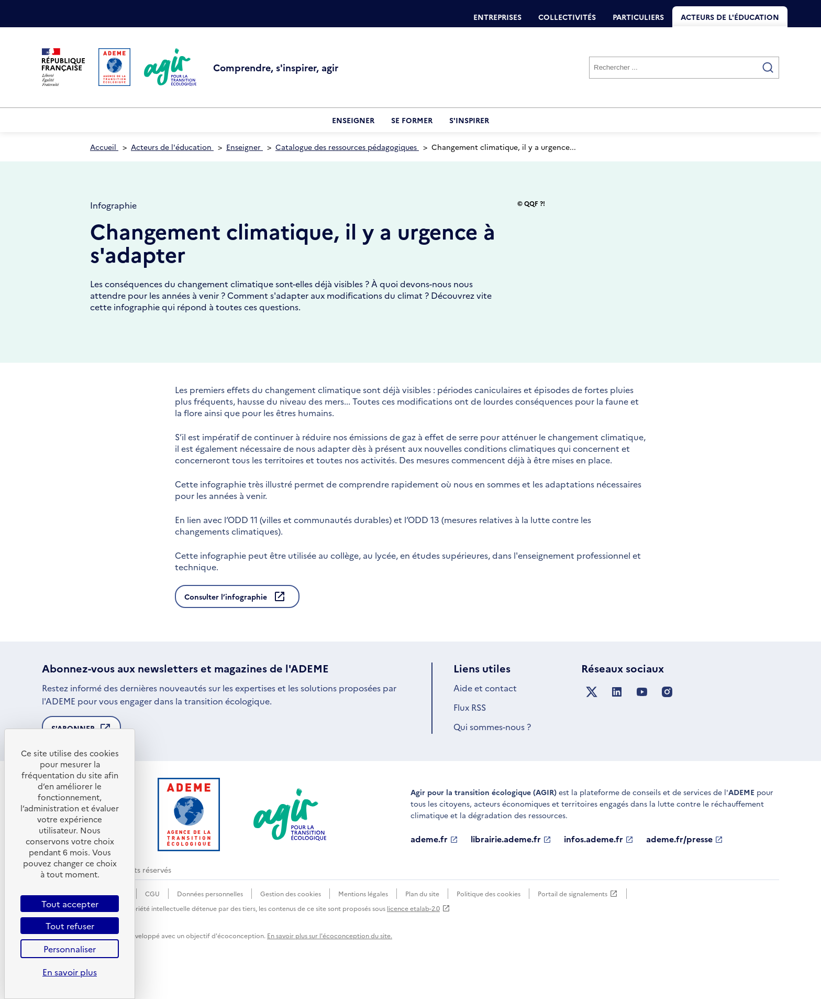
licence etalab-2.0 (418, 936)
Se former (411, 120)
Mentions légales (363, 922)
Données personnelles (210, 922)
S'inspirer (469, 120)
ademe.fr (434, 868)
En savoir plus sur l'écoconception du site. (329, 964)
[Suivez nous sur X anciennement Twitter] (591, 720)
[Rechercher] (684, 68)
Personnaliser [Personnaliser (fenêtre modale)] (69, 948)
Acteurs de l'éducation (730, 17)
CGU (152, 922)
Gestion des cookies (290, 922)
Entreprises (497, 17)
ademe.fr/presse (684, 868)
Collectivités (567, 17)
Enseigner (353, 120)
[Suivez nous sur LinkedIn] (617, 720)
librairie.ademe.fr (511, 868)
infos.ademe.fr (599, 868)
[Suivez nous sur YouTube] (642, 720)
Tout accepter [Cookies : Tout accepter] (69, 903)
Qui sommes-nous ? (492, 755)
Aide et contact (485, 716)
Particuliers (638, 17)
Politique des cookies (488, 922)
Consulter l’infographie (226, 625)
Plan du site (422, 922)
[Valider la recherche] (768, 68)
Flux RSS (469, 736)
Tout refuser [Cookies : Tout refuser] (70, 925)
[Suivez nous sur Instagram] (667, 720)
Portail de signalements (578, 922)
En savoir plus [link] (69, 972)
